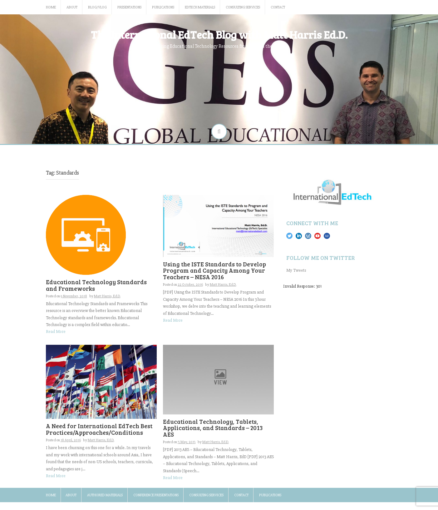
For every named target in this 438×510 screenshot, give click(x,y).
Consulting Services (243, 7)
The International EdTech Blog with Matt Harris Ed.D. (219, 34)
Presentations (129, 7)
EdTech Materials (200, 7)
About (71, 7)
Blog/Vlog (97, 7)
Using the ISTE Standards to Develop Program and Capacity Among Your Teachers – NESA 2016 (214, 270)
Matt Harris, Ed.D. (107, 296)
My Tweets (296, 270)
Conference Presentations (156, 495)
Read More (56, 331)
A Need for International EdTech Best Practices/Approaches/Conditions (99, 429)
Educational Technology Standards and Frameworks (96, 285)
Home (51, 7)
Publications (163, 7)
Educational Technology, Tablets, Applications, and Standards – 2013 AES (213, 428)
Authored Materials (105, 495)
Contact (278, 7)
